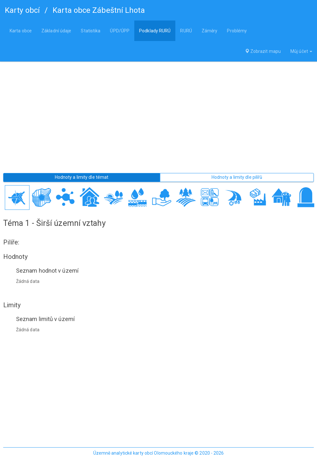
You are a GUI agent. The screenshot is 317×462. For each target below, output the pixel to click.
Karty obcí (22, 10)
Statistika (90, 30)
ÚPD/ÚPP (119, 30)
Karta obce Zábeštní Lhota (99, 10)
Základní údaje (56, 30)
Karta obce (21, 30)
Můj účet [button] (301, 51)
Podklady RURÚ (155, 30)
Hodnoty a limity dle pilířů (237, 177)
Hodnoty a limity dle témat (82, 177)
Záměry (210, 30)
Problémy (237, 30)
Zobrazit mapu (263, 51)
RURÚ (186, 30)
